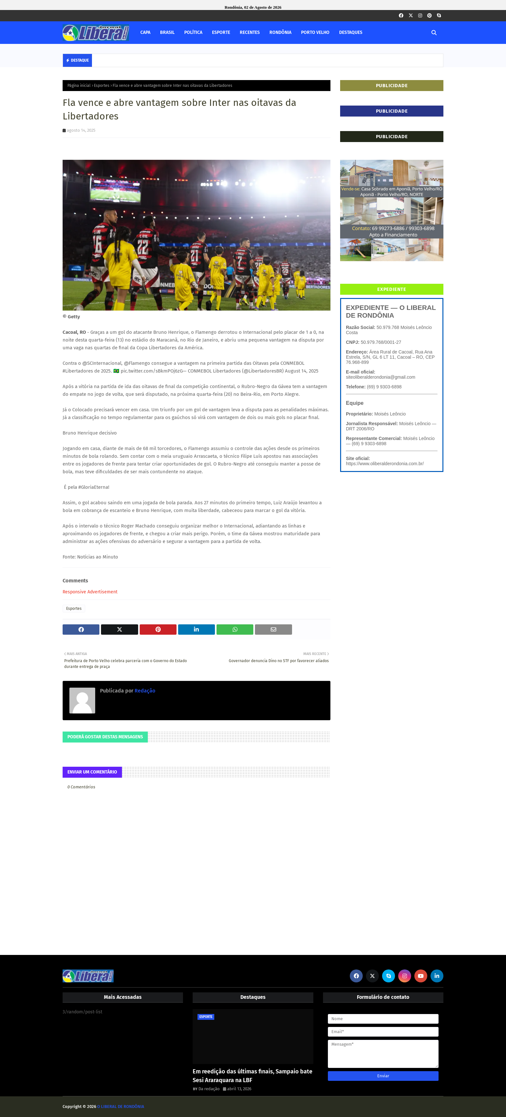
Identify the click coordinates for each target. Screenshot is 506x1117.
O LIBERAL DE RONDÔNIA (120, 1106)
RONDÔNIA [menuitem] (280, 32)
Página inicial (79, 85)
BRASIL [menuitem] (167, 32)
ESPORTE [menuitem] (221, 32)
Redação (144, 691)
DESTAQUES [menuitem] (350, 32)
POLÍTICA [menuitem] (193, 32)
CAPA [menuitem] (145, 32)
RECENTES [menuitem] (250, 32)
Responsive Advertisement (90, 592)
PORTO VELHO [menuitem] (315, 32)
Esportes (101, 85)
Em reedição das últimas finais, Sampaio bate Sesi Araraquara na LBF (252, 1076)
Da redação (209, 1088)
